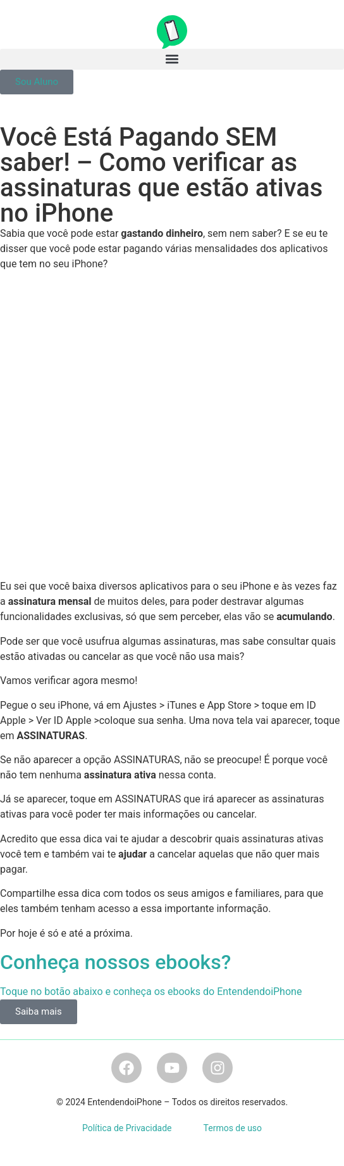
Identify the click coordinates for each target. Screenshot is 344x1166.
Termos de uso (233, 1128)
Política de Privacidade (127, 1128)
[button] (172, 59)
